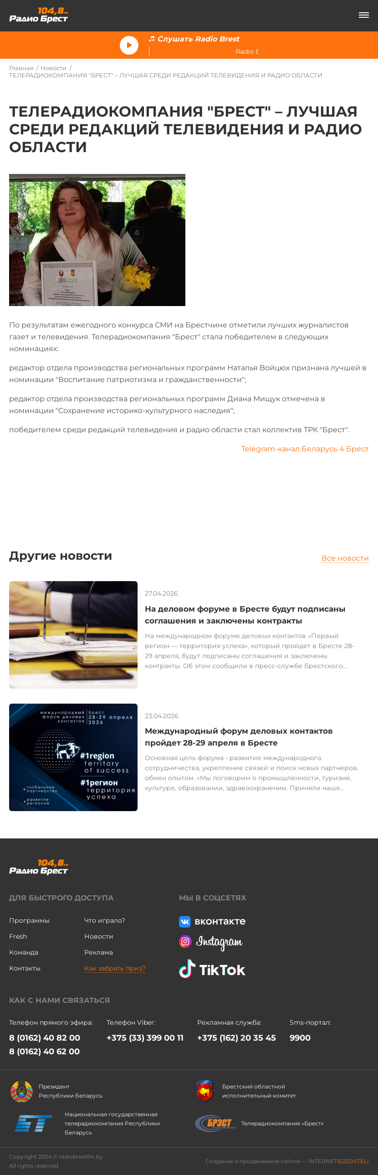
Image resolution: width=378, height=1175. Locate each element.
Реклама (98, 952)
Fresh (18, 936)
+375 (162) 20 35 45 (236, 1038)
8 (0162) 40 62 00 (44, 1052)
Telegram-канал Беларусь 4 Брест (305, 448)
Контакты (25, 968)
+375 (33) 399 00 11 (145, 1038)
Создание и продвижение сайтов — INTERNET (287, 1161)
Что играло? (104, 920)
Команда (23, 952)
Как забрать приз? (115, 968)
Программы (29, 920)
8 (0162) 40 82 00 (44, 1038)
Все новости (345, 558)
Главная (21, 68)
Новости (53, 68)
